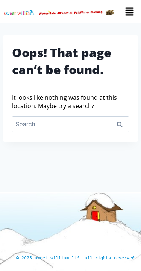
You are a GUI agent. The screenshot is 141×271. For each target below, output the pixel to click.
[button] (130, 12)
